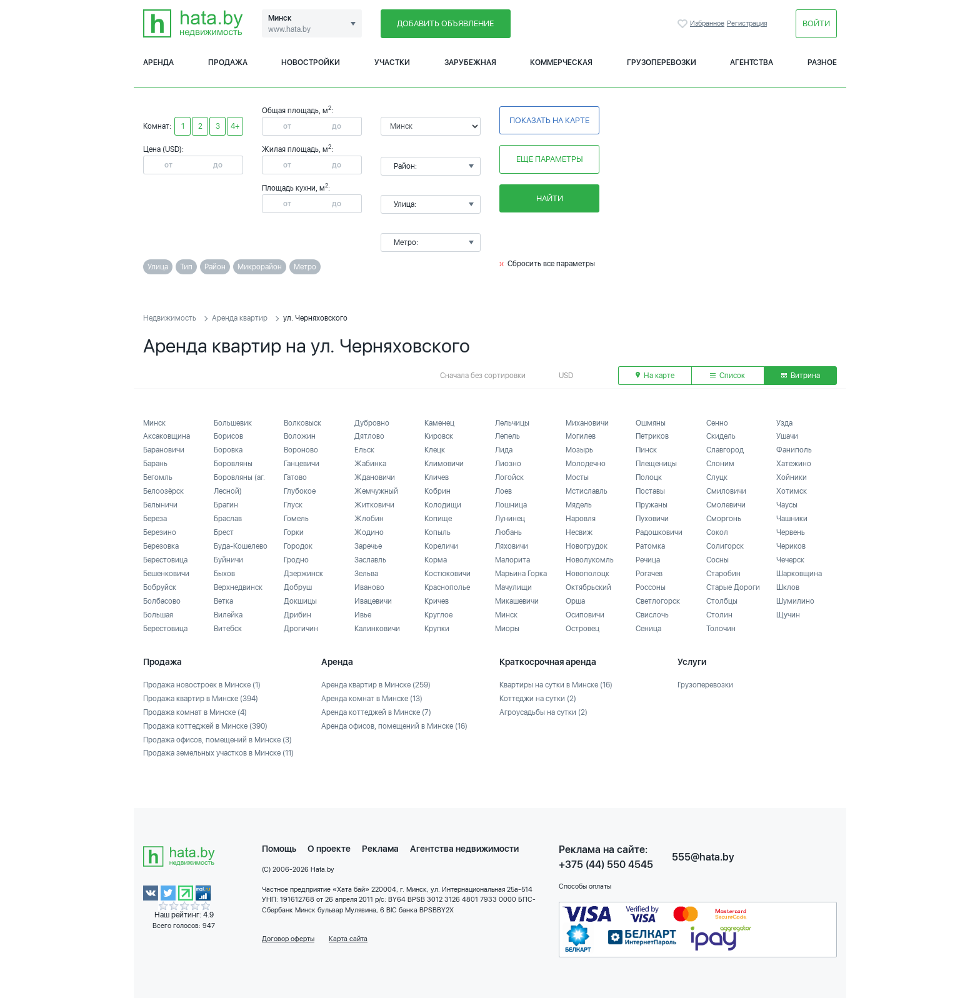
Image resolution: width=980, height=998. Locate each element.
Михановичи (587, 423)
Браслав (228, 518)
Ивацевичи (373, 601)
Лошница (511, 505)
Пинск (646, 450)
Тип (186, 266)
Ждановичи (374, 477)
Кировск (438, 436)
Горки (294, 532)
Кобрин (437, 491)
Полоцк (649, 477)
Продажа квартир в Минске (200, 698)
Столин (719, 615)
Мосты (577, 477)
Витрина (800, 375)
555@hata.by (703, 857)
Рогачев (649, 573)
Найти (549, 198)
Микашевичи (517, 601)
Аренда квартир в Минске (376, 685)
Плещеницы (656, 463)
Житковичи (374, 505)
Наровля (581, 518)
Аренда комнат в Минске (371, 698)
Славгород (725, 450)
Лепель (507, 436)
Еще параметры (549, 159)
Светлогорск (658, 601)
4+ (235, 126)
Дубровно (371, 423)
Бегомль (157, 477)
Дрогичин (301, 628)
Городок (298, 546)
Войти (816, 23)
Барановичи (163, 450)
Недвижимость (169, 318)
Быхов (224, 573)
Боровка (228, 450)
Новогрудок (587, 546)
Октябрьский (588, 587)
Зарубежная (470, 62)
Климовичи (444, 463)
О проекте (329, 849)
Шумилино (795, 601)
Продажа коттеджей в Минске (205, 726)
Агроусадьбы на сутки (543, 712)
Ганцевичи (301, 463)
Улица (158, 266)
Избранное (684, 24)
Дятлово (369, 436)
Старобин (723, 573)
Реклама (380, 849)
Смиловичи (726, 491)
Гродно (296, 560)
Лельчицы (512, 423)
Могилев (581, 436)
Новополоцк (587, 573)
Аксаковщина (166, 436)
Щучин (788, 615)
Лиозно (508, 463)
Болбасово (162, 601)
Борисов (228, 436)
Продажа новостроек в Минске (202, 685)
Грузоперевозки (661, 62)
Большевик (233, 423)
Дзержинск (303, 573)
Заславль (370, 560)
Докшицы (300, 601)
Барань (155, 463)
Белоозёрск (163, 491)
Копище (438, 518)
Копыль (437, 532)
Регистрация (747, 23)
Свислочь (652, 615)
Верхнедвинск (238, 587)
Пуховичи (652, 518)
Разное (822, 62)
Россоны (651, 587)
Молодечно (586, 463)
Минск (154, 423)
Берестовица (165, 560)
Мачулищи (513, 587)
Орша (575, 601)
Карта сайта (348, 939)
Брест (224, 532)
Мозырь (579, 450)
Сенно (717, 423)
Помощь (279, 849)
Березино (159, 532)
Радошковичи (659, 532)
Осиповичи (585, 615)
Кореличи (441, 546)
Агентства (751, 62)
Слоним (720, 463)
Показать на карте (549, 120)
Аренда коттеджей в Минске (376, 712)
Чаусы (787, 505)
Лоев (503, 491)
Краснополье (447, 587)
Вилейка (228, 615)
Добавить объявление (445, 23)
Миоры (507, 628)
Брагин (226, 505)
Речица (648, 560)
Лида (503, 450)
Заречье (368, 546)
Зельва (366, 573)
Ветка (223, 601)
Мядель (579, 505)
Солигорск (725, 546)
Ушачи (787, 436)
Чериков (791, 546)
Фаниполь (794, 450)
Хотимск (791, 491)
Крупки (436, 628)
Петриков (652, 436)
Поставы (650, 491)
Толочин (721, 628)
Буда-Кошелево (241, 546)
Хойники (791, 477)
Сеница (648, 628)
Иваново (369, 587)
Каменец (439, 423)
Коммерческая (561, 62)
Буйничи (228, 560)
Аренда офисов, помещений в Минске (394, 726)
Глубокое (300, 491)
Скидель (721, 436)
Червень (790, 532)
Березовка (161, 546)
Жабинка (370, 463)
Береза (155, 518)
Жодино (369, 532)
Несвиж (579, 532)
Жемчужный (376, 491)
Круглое (438, 615)
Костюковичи (447, 573)
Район (215, 266)
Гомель (296, 518)
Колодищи (442, 505)
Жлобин (369, 518)
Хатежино (793, 463)
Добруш (298, 587)
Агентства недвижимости (464, 849)
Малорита (512, 560)
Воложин (300, 436)
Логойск (509, 477)
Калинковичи (377, 628)
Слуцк (717, 477)
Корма (435, 560)
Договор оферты (288, 939)
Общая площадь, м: (297, 110)
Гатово (295, 477)
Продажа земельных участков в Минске (218, 753)
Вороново (301, 450)
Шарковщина (799, 573)
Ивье (362, 615)
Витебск (228, 628)
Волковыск (302, 423)
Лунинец (510, 518)
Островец (582, 628)
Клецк (434, 450)
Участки (392, 62)
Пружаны (652, 505)
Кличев (436, 477)
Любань (508, 532)
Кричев (436, 601)
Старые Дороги (733, 587)
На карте (655, 375)
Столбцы (722, 601)
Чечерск (790, 560)
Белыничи (160, 505)
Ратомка (650, 546)
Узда (784, 423)
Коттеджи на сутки (537, 698)
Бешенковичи (166, 573)
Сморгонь (723, 518)
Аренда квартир (240, 318)
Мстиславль (587, 491)
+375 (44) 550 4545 (606, 865)
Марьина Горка (521, 573)
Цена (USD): (163, 149)
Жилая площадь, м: (297, 149)
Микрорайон (260, 266)
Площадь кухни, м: (296, 188)
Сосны (717, 560)
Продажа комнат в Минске (195, 712)
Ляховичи (511, 546)
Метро (305, 266)
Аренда (158, 62)
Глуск (293, 505)
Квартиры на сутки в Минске (555, 685)
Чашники (792, 518)
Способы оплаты (585, 886)
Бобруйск (159, 587)
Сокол (717, 532)
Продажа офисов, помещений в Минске (217, 740)
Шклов (787, 587)
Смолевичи (726, 505)
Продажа (228, 62)
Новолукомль (590, 560)
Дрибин (297, 615)
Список (727, 375)
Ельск (364, 450)
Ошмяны (651, 423)
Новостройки (310, 62)
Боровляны (233, 463)
